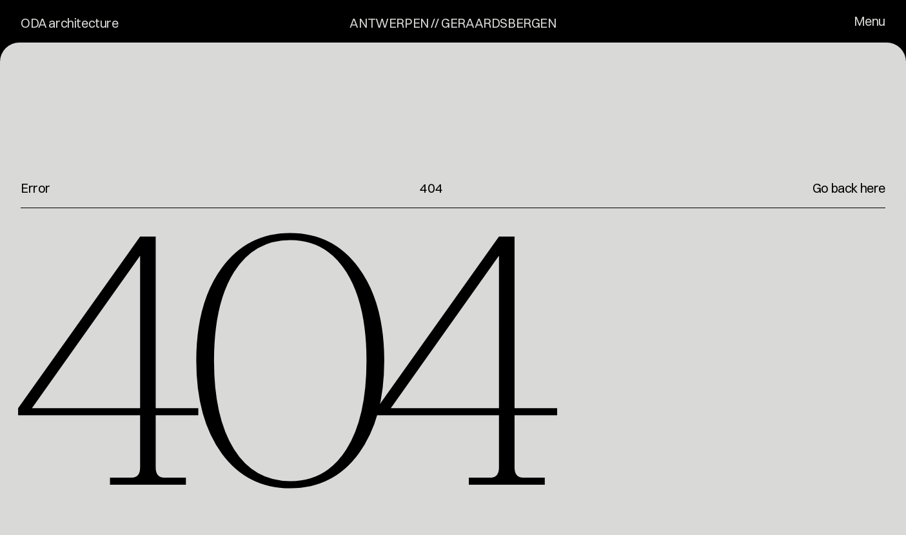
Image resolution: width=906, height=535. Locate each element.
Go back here (848, 188)
